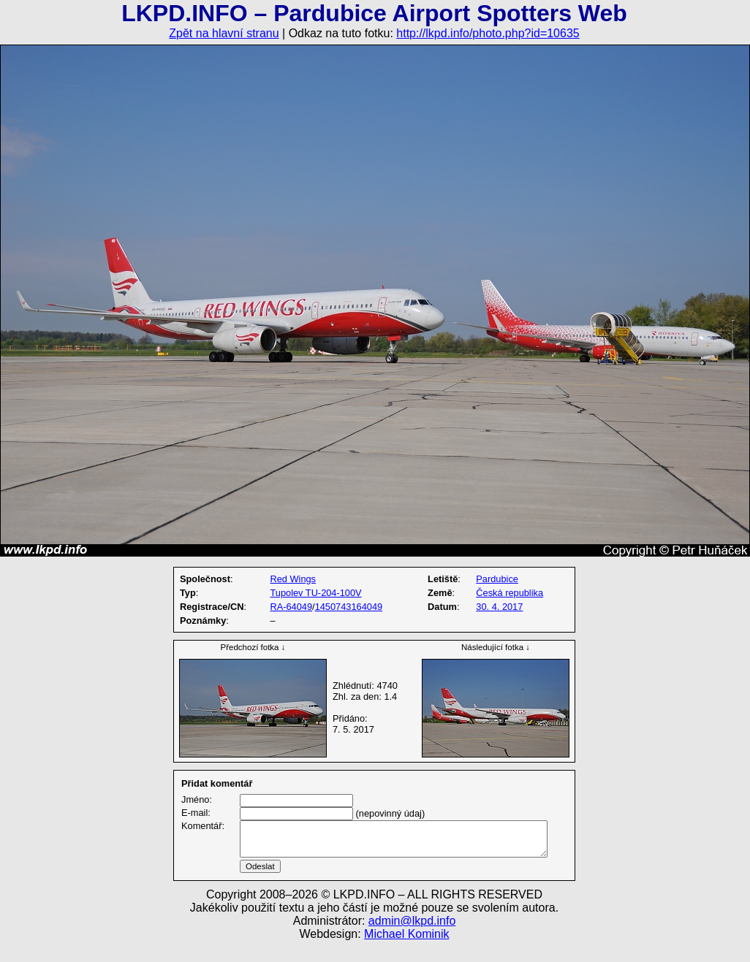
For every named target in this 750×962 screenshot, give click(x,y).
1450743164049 (349, 606)
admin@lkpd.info (411, 938)
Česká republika (509, 592)
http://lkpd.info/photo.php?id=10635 (487, 33)
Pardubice (497, 578)
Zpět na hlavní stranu (224, 33)
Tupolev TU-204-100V (315, 592)
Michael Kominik (406, 951)
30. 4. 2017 (499, 606)
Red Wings (293, 578)
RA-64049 (291, 606)
